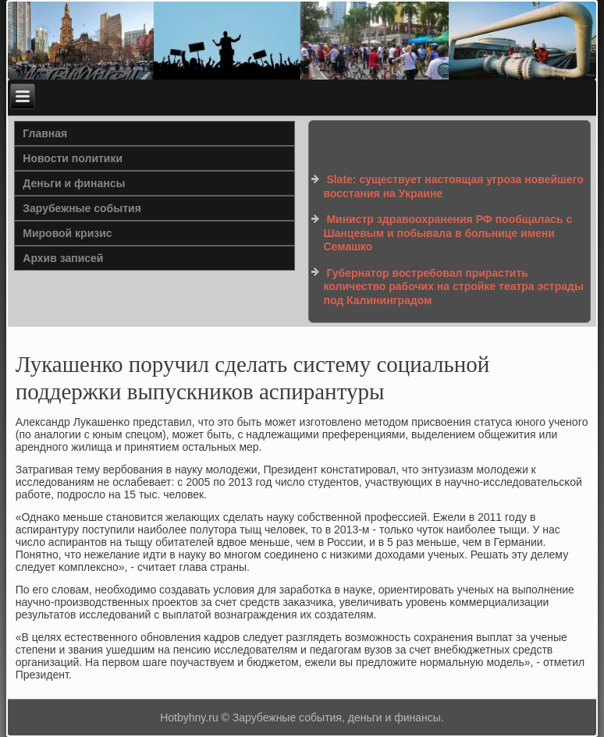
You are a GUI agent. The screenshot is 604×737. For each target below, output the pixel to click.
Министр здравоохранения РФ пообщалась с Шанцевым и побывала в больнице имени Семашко (448, 233)
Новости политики (73, 158)
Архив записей (63, 258)
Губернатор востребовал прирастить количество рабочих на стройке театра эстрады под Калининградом (454, 286)
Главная (45, 133)
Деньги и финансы (74, 183)
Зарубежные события (82, 208)
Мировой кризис (67, 233)
